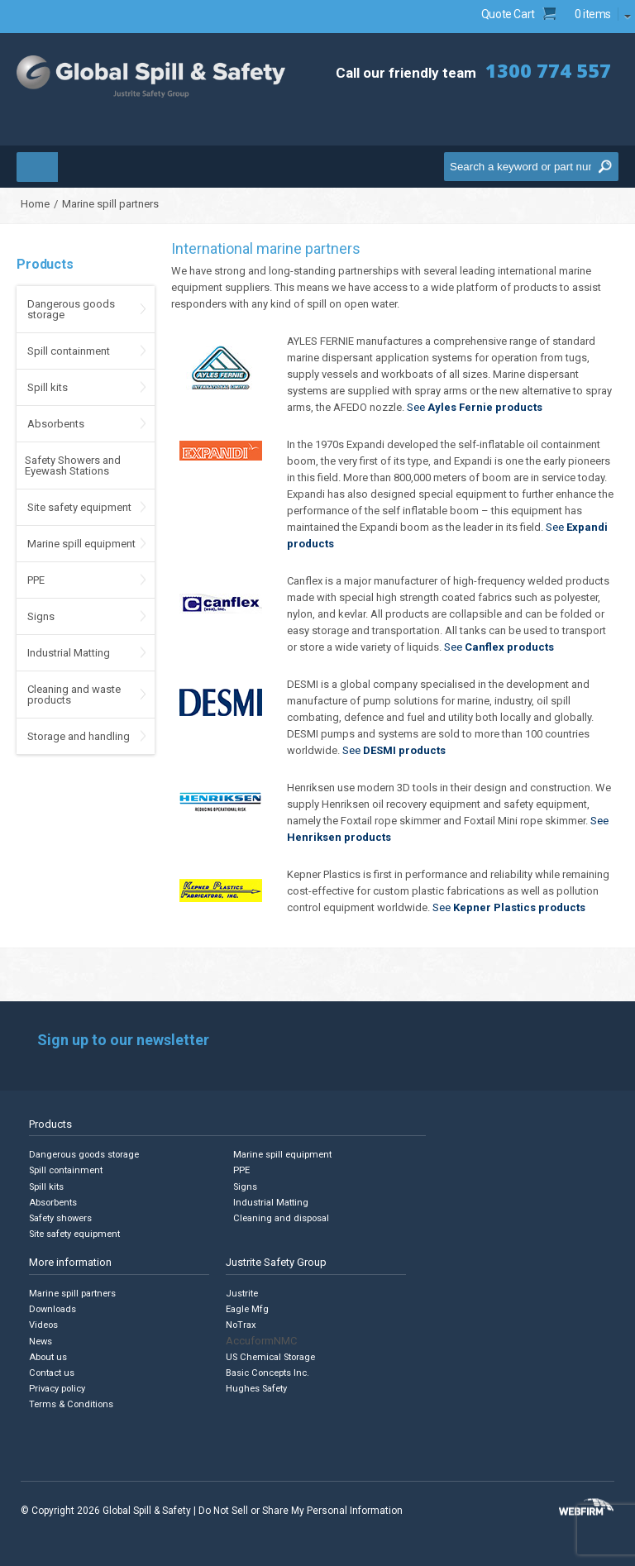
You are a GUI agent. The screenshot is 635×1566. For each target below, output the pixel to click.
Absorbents (55, 424)
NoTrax (241, 1324)
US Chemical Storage (272, 1355)
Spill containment (68, 351)
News (41, 1339)
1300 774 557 (548, 70)
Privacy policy (59, 1387)
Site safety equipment (79, 507)
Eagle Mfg (248, 1308)
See (474, 407)
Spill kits (47, 387)
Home (35, 204)
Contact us (52, 1371)
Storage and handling (78, 736)
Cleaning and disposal (282, 1217)
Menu (72, 166)
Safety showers (62, 1217)
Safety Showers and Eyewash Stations (73, 465)
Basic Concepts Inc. (269, 1371)
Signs (41, 616)
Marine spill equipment (81, 543)
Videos (44, 1324)
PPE (36, 580)
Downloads (53, 1308)
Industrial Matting (68, 653)
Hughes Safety (257, 1387)
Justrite (242, 1292)
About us (48, 1355)
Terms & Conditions (72, 1402)
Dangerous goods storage (71, 309)
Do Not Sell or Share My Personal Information (300, 1508)
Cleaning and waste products (74, 694)
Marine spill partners (74, 1292)
